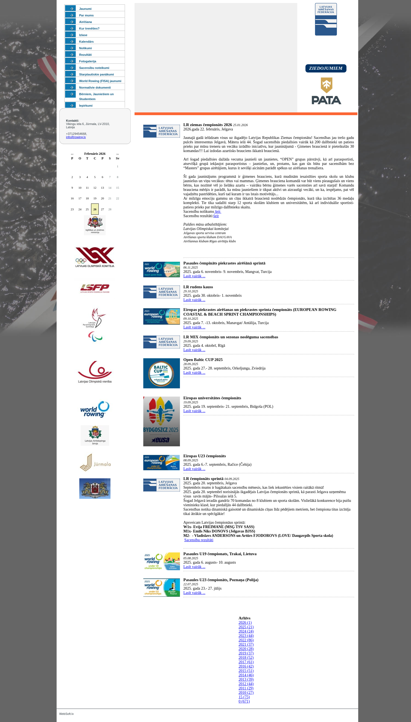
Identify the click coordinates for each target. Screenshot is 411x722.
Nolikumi (85, 48)
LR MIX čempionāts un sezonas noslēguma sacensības (230, 337)
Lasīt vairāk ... (194, 276)
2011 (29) (246, 688)
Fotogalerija (87, 61)
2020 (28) (246, 649)
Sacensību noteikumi (94, 67)
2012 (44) (246, 684)
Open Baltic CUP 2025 (203, 359)
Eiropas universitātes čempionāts (212, 398)
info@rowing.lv (76, 137)
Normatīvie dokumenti (95, 87)
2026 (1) (245, 623)
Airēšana (85, 22)
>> (117, 154)
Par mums (86, 15)
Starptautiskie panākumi (96, 74)
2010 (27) (246, 693)
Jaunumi (85, 8)
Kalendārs (86, 41)
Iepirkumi (86, 105)
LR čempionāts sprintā (203, 478)
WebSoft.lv (66, 713)
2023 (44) (246, 636)
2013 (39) (246, 679)
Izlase (83, 35)
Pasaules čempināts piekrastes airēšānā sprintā (224, 263)
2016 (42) (246, 666)
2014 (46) (246, 675)
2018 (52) (246, 658)
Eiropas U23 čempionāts (204, 456)
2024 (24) (246, 631)
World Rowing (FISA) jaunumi (100, 81)
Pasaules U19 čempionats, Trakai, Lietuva (220, 554)
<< (72, 154)
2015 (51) (246, 671)
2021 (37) (246, 644)
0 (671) (244, 701)
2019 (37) (246, 653)
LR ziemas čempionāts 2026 (207, 125)
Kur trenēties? (89, 28)
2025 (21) (246, 627)
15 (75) (244, 697)
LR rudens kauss (198, 287)
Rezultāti (85, 54)
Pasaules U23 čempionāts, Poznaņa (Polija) (221, 580)
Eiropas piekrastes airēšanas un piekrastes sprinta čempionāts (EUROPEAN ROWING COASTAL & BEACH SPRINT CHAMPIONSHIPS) (260, 311)
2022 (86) (246, 640)
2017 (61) (246, 662)
